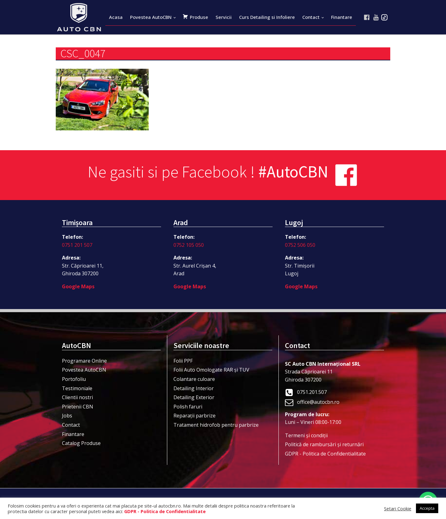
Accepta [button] (427, 508)
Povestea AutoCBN (151, 17)
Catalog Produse (81, 443)
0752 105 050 (188, 245)
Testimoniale (77, 388)
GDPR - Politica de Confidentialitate (325, 453)
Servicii (224, 17)
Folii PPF (183, 360)
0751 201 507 (77, 245)
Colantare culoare (194, 379)
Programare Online (84, 360)
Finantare (341, 17)
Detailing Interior (193, 388)
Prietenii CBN (77, 406)
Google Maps (78, 286)
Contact (311, 17)
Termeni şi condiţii (306, 435)
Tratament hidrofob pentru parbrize (216, 424)
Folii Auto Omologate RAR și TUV (211, 369)
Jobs (67, 415)
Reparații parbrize (194, 415)
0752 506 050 (300, 245)
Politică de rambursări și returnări (324, 444)
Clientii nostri (77, 397)
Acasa (116, 17)
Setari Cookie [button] (397, 508)
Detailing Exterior (193, 397)
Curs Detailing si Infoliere (267, 17)
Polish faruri (187, 406)
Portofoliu (74, 379)
